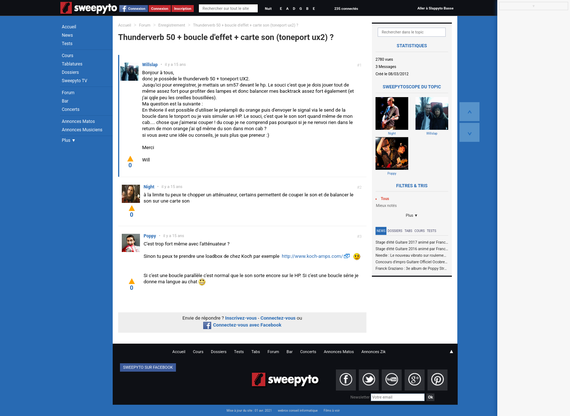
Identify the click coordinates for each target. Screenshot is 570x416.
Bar (65, 101)
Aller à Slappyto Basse (435, 8)
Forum (68, 92)
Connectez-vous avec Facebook (242, 325)
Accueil (69, 26)
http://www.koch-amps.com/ (312, 256)
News (67, 35)
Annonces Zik (373, 351)
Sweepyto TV (74, 80)
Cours (67, 55)
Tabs (408, 231)
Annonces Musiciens (82, 129)
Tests (67, 43)
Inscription (183, 9)
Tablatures (72, 64)
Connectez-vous (278, 318)
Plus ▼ (69, 140)
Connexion (136, 9)
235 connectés (346, 9)
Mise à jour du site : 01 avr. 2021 (249, 410)
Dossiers (70, 72)
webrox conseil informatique (298, 410)
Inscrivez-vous (241, 318)
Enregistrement (171, 25)
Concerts (71, 109)
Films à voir (332, 410)
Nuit (268, 9)
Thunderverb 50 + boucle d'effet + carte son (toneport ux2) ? (245, 25)
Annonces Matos (78, 121)
